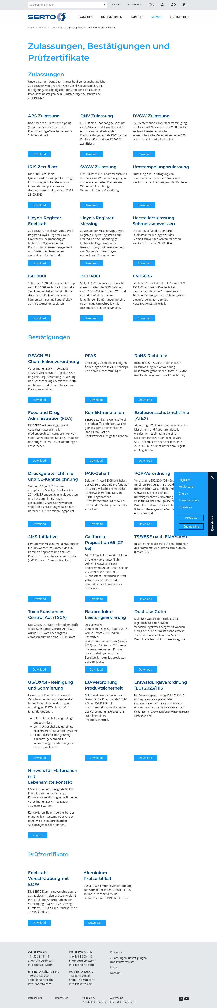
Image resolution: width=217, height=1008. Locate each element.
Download (39, 154)
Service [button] (156, 17)
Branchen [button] (85, 17)
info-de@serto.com (81, 965)
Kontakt (116, 4)
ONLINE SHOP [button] (179, 17)
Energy (183, 493)
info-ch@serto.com (40, 965)
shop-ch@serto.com (41, 961)
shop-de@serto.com (82, 961)
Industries (185, 507)
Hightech (185, 480)
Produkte (191, 517)
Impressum (61, 997)
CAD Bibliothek (134, 4)
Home (31, 27)
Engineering (191, 526)
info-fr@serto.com (81, 984)
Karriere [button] (137, 17)
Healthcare (186, 487)
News (113, 967)
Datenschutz (35, 997)
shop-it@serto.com (40, 980)
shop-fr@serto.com (81, 980)
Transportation (189, 500)
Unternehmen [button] (111, 17)
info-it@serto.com (39, 984)
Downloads (117, 952)
